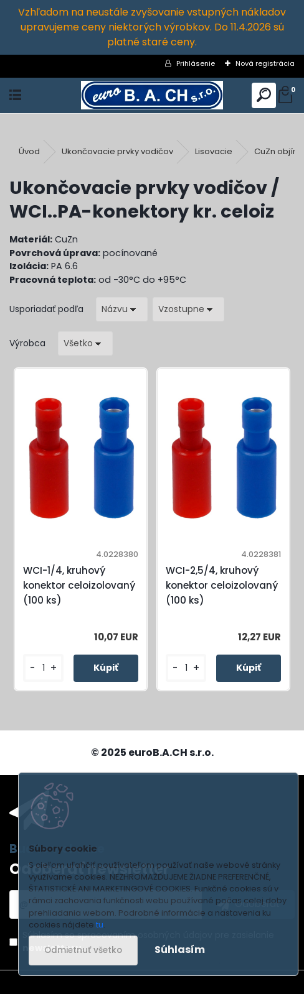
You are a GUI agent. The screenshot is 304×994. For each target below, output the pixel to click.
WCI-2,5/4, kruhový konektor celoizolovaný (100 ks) (222, 585)
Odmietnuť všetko (83, 950)
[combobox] (122, 309)
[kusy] (43, 668)
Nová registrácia (265, 63)
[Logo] (152, 95)
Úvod (29, 151)
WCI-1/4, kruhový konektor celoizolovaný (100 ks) (79, 585)
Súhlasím (179, 949)
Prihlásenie (195, 63)
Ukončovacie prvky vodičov (117, 151)
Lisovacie (213, 151)
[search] (264, 95)
